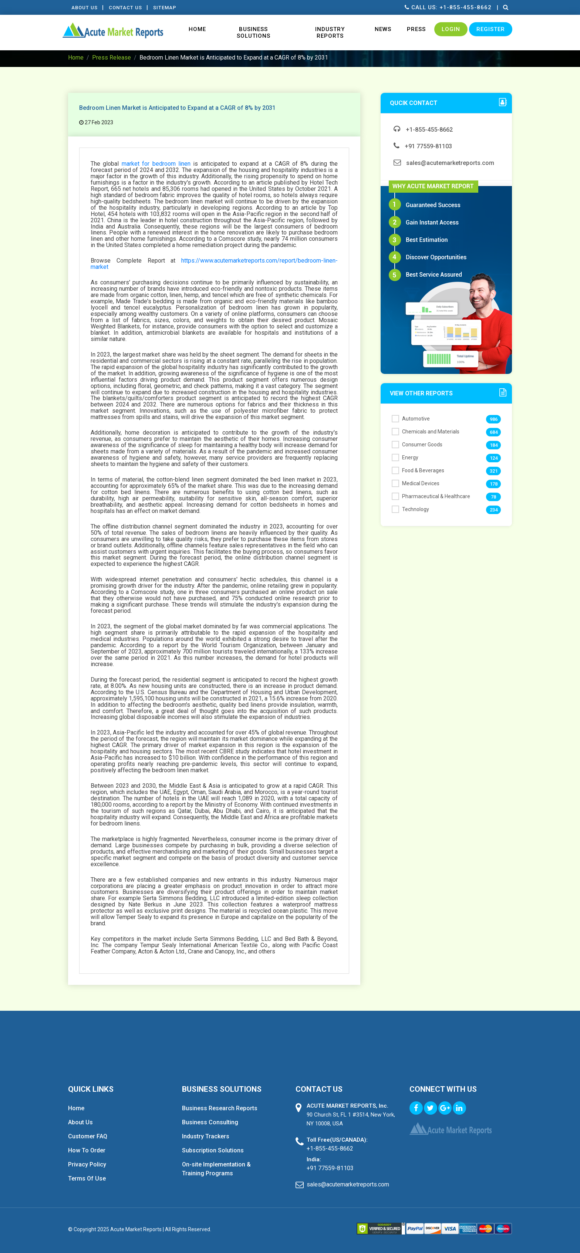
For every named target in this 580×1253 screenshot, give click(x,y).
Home (197, 29)
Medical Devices (415, 483)
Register (490, 29)
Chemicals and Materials (425, 432)
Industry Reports (330, 32)
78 (493, 497)
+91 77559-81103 (423, 146)
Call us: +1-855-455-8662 (447, 7)
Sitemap (167, 7)
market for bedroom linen (156, 163)
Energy (405, 457)
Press (416, 29)
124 (494, 458)
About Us (85, 7)
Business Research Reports (219, 1108)
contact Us (127, 7)
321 (494, 471)
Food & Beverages (418, 470)
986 (494, 419)
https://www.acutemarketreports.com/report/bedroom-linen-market (214, 263)
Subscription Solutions (213, 1150)
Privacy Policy (87, 1164)
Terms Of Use (87, 1178)
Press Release (111, 57)
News (383, 29)
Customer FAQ (87, 1136)
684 (494, 432)
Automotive (411, 419)
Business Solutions (253, 32)
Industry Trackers (205, 1136)
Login (451, 29)
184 (494, 445)
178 (494, 484)
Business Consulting (210, 1122)
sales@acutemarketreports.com (444, 162)
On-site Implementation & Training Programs (216, 1169)
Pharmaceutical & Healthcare (431, 496)
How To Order (86, 1150)
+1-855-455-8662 (423, 129)
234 (494, 510)
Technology (410, 509)
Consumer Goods (417, 445)
